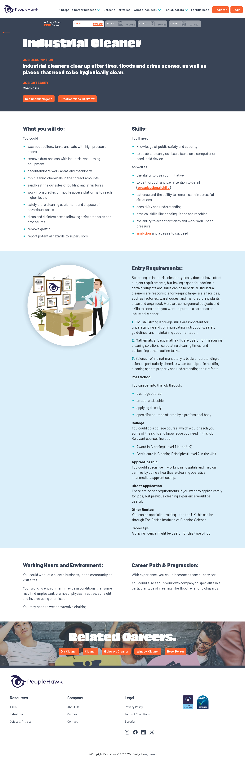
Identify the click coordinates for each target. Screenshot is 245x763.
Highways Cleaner (116, 655)
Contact (72, 725)
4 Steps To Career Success (79, 10)
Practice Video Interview (77, 103)
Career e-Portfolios (117, 10)
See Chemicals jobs (38, 103)
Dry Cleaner (69, 655)
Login (236, 10)
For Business (200, 10)
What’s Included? (147, 10)
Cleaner (90, 655)
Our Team (73, 718)
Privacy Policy (134, 711)
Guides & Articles (21, 725)
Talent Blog (17, 718)
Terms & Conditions (137, 718)
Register (221, 10)
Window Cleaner (148, 655)
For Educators (176, 10)
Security (130, 725)
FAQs (13, 711)
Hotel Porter (175, 655)
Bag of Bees (150, 758)
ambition (144, 237)
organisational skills (153, 191)
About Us (73, 711)
